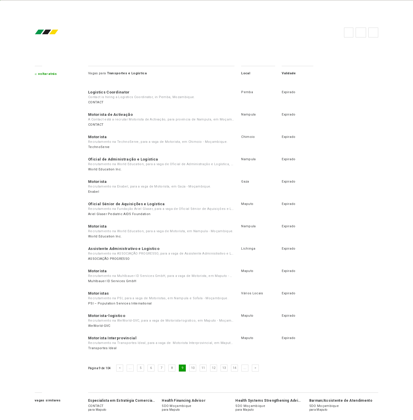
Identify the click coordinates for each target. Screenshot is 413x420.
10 (193, 368)
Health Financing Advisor (183, 401)
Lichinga (248, 248)
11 (203, 368)
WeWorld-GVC (99, 326)
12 (214, 368)
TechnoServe (99, 147)
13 (224, 368)
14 (234, 368)
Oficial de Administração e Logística (123, 159)
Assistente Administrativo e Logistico (123, 248)
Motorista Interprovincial (112, 338)
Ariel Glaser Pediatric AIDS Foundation (119, 214)
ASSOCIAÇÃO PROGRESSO (109, 259)
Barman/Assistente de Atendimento (340, 401)
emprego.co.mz (55, 32)
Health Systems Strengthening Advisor (269, 401)
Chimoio (248, 137)
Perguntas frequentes (361, 32)
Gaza (245, 181)
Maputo (247, 204)
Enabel (93, 192)
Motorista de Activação (110, 114)
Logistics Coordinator (109, 92)
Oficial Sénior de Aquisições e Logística (126, 204)
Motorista (97, 137)
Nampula (248, 114)
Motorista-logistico (106, 315)
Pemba (247, 92)
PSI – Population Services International (120, 303)
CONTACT (95, 102)
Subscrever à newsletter (373, 32)
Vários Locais (252, 293)
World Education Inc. (105, 169)
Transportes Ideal (102, 348)
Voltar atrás (47, 74)
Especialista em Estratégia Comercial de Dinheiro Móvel (137, 401)
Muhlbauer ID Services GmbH (112, 281)
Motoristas (98, 293)
